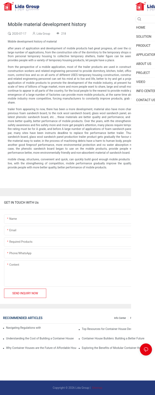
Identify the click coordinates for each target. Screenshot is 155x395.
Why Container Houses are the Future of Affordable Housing (41, 347)
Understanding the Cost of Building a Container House (40, 338)
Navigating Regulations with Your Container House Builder (23, 327)
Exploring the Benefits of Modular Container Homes (114, 347)
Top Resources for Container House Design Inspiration (116, 329)
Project (134, 318)
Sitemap (96, 387)
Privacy (146, 318)
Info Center (120, 318)
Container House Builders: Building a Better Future (113, 338)
